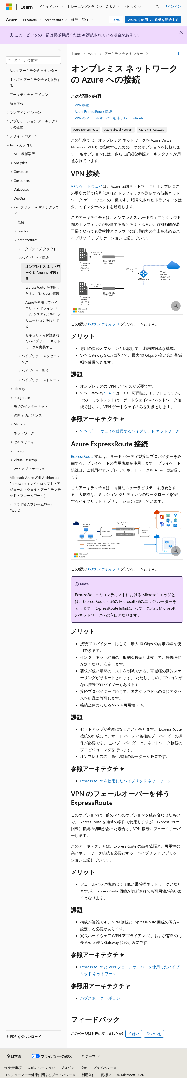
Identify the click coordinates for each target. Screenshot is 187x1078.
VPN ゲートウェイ (87, 186)
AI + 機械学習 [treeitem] (24, 153)
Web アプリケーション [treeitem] (31, 468)
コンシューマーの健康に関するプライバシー (38, 1074)
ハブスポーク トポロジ (100, 997)
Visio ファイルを (101, 323)
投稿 (83, 1067)
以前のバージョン (41, 1067)
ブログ (66, 1067)
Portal (116, 19)
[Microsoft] (9, 6)
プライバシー (103, 1067)
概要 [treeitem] (21, 222)
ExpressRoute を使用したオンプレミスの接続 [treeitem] (42, 290)
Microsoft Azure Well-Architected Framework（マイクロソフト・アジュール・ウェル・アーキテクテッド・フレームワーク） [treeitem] (35, 486)
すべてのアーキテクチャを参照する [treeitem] (35, 82)
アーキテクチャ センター (123, 53)
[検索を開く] (157, 6)
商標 (104, 1074)
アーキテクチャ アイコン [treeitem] (29, 94)
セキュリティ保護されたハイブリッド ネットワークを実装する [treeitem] (42, 341)
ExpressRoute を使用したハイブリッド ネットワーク (125, 780)
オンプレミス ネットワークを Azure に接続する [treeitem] (42, 272)
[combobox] (33, 60)
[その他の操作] (179, 54)
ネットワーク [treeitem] (24, 433)
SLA (107, 392)
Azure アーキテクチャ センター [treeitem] (34, 70)
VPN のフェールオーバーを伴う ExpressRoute (109, 118)
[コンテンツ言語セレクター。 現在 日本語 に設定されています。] (14, 1056)
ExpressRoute (82, 456)
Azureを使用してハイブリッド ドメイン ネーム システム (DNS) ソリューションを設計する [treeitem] (43, 314)
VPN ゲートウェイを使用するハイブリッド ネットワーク (129, 430)
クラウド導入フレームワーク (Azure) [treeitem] (32, 507)
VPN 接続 (82, 105)
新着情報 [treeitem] (16, 103)
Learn (76, 53)
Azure (92, 53)
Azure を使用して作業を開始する (153, 19)
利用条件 (88, 1074)
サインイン (172, 6)
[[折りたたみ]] (60, 50)
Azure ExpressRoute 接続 (93, 111)
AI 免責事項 (13, 1067)
